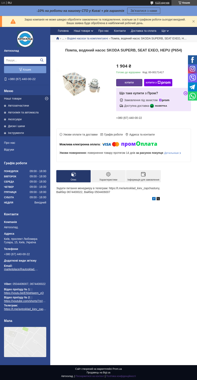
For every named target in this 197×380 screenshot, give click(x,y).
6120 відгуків (162, 2)
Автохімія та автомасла (23, 112)
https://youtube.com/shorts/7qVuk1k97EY (29, 301)
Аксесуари (15, 119)
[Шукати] (41, 60)
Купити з (158, 82)
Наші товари (13, 98)
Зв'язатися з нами (143, 10)
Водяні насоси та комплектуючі (87, 38)
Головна (63, 30)
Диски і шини (16, 126)
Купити (129, 82)
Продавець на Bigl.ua (98, 372)
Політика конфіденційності (121, 376)
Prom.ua (117, 369)
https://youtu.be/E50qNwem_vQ (24, 293)
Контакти (120, 30)
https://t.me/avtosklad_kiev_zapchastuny (25, 278)
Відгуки (9, 149)
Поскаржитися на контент (90, 376)
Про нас (9, 142)
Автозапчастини (18, 105)
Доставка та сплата (143, 30)
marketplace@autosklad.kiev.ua (21, 269)
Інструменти (16, 133)
